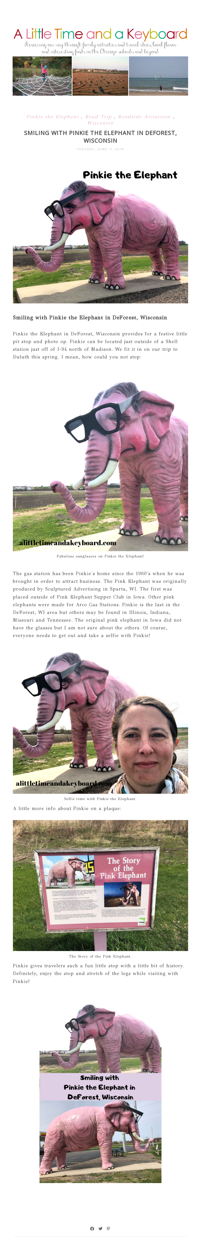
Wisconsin (100, 123)
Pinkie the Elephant (53, 116)
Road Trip (99, 116)
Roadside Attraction (145, 116)
